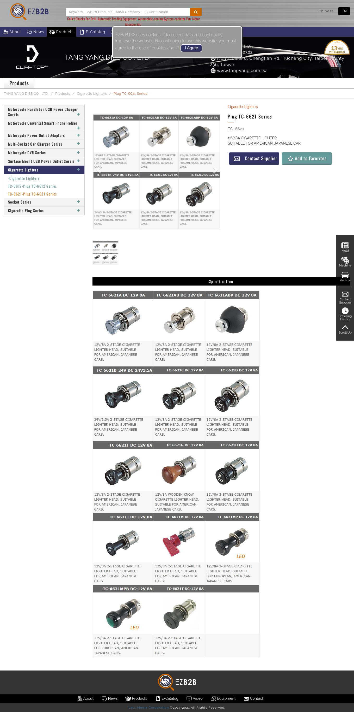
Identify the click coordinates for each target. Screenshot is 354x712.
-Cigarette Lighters (24, 178)
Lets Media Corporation (149, 707)
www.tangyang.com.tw (238, 70)
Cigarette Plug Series (44, 210)
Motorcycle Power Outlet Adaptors (44, 135)
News (35, 32)
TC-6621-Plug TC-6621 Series (32, 194)
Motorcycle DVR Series (44, 152)
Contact (253, 699)
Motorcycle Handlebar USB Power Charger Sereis (44, 111)
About (12, 32)
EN (344, 11)
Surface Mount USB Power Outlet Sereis (44, 161)
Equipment (222, 699)
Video (194, 699)
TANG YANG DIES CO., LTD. (26, 94)
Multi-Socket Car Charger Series (44, 144)
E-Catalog (92, 32)
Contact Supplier (255, 158)
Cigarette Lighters (92, 94)
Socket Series (44, 202)
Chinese (326, 11)
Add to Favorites (306, 158)
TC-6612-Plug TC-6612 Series (32, 186)
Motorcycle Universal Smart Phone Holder (44, 125)
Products (61, 32)
